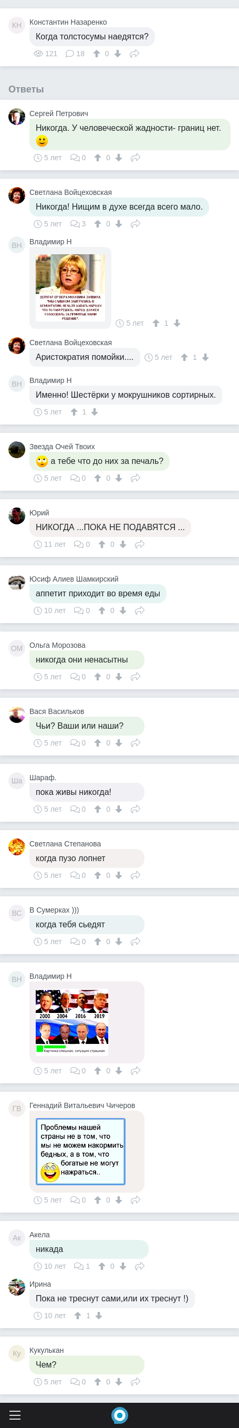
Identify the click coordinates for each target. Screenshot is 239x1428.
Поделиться (134, 52)
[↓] (116, 53)
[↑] (98, 53)
